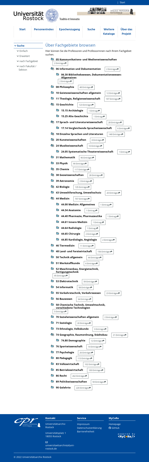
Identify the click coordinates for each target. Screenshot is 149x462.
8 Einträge (98, 140)
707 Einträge (82, 198)
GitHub (114, 427)
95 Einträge (61, 275)
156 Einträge (105, 251)
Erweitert (24, 56)
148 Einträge (116, 134)
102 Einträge (92, 364)
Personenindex (44, 29)
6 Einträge (123, 128)
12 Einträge (113, 93)
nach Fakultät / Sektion (27, 67)
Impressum (83, 424)
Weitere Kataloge (109, 31)
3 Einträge (100, 329)
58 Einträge (85, 287)
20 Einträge (113, 192)
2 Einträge (60, 63)
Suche (91, 29)
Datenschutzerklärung (89, 427)
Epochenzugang (69, 29)
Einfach (23, 50)
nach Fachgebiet (28, 61)
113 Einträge (85, 358)
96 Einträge (87, 157)
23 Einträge (113, 293)
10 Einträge (95, 145)
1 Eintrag (94, 110)
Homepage (115, 424)
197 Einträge (113, 98)
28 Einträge (115, 122)
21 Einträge (119, 335)
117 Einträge (82, 169)
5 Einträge (60, 311)
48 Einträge (86, 87)
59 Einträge (90, 281)
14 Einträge (94, 346)
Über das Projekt (126, 31)
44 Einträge (94, 257)
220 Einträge (83, 387)
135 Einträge (82, 187)
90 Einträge (80, 163)
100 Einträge (96, 370)
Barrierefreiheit (85, 431)
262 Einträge (79, 375)
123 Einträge (86, 104)
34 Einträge (84, 299)
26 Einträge (86, 352)
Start (122, 2)
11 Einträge (87, 245)
